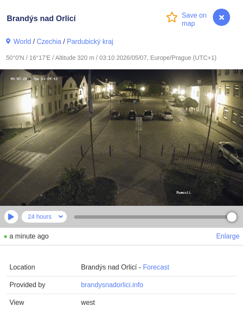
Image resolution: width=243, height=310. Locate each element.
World (22, 41)
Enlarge (228, 236)
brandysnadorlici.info (112, 284)
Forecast (156, 267)
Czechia (49, 41)
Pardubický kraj (90, 41)
